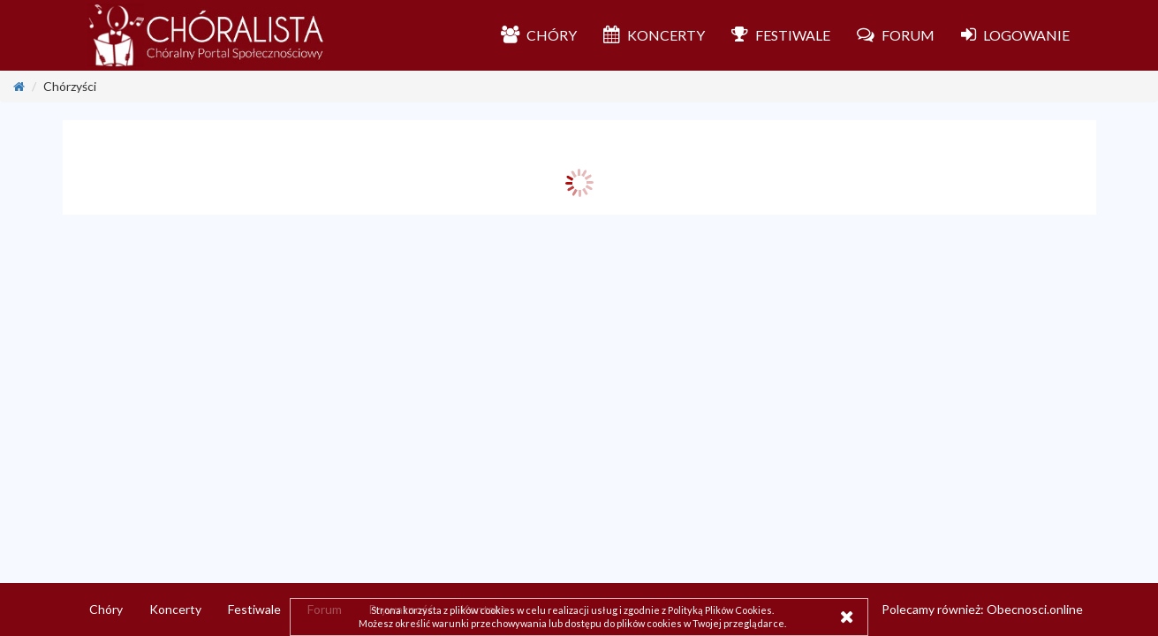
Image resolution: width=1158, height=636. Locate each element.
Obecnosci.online (1035, 609)
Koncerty (175, 609)
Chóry (106, 609)
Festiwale (254, 609)
